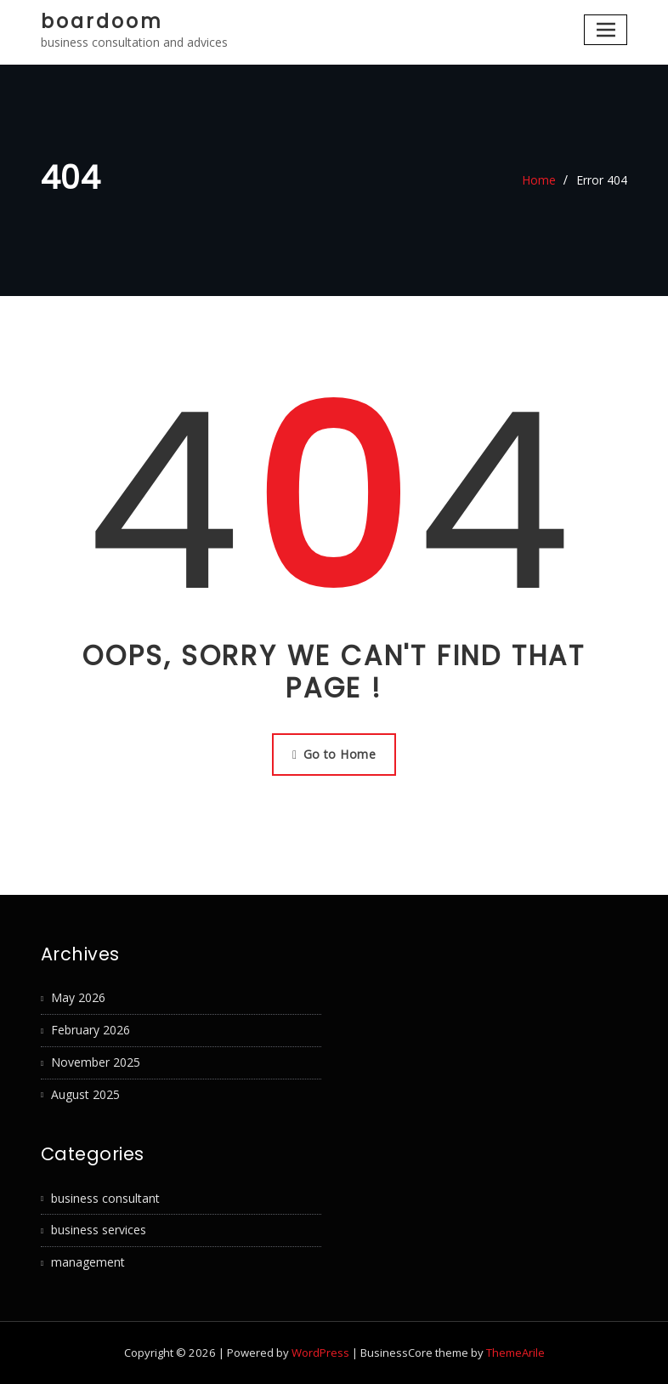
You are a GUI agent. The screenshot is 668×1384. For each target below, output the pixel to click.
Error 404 (601, 180)
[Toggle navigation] (605, 29)
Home (539, 180)
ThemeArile (515, 1352)
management (88, 1262)
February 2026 (90, 1030)
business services (98, 1230)
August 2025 (85, 1094)
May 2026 (78, 997)
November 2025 (95, 1062)
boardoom (102, 21)
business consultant (105, 1198)
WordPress (320, 1352)
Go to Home (334, 754)
